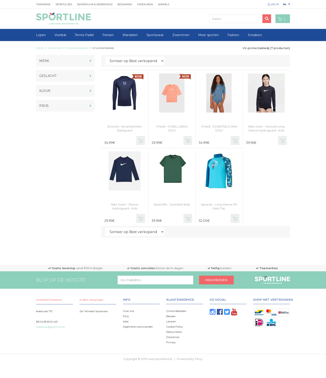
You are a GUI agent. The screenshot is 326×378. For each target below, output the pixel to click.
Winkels (163, 4)
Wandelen (130, 35)
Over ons (128, 311)
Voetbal (60, 35)
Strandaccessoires (77, 48)
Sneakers (255, 35)
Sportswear (155, 35)
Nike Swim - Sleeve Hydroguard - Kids (124, 206)
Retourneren (174, 331)
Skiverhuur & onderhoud (94, 4)
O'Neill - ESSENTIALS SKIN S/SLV (219, 128)
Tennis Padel (84, 35)
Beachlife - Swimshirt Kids (172, 204)
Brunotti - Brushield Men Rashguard (125, 128)
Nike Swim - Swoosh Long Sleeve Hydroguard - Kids (266, 128)
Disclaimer (172, 337)
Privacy (171, 342)
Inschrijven (216, 280)
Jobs (125, 321)
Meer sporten (208, 35)
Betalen (171, 316)
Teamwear (43, 4)
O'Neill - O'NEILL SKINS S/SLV (172, 128)
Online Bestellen (176, 311)
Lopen (41, 35)
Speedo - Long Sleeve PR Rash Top (219, 206)
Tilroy (198, 359)
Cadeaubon (145, 4)
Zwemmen (180, 35)
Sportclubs (64, 4)
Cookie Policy (174, 326)
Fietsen (108, 35)
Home (40, 48)
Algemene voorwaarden (138, 326)
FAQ (126, 316)
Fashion (233, 35)
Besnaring (124, 4)
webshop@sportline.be (50, 326)
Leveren (171, 321)
